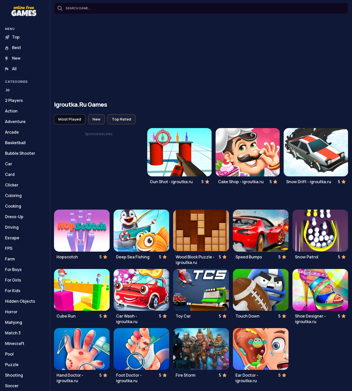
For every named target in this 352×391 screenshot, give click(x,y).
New (13, 58)
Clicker (11, 185)
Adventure (15, 121)
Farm (10, 259)
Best (13, 47)
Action (11, 111)
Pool (9, 354)
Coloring (13, 195)
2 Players (14, 100)
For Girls (13, 280)
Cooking (13, 206)
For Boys (13, 269)
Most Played (69, 119)
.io (7, 90)
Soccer (12, 385)
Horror (11, 312)
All (11, 68)
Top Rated (121, 119)
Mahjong (13, 322)
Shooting (14, 375)
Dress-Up (14, 216)
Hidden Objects (20, 301)
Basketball (15, 142)
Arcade (12, 132)
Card (10, 174)
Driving (12, 227)
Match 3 (13, 333)
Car (8, 164)
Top (12, 37)
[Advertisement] (201, 58)
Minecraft (14, 343)
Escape (12, 238)
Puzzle (12, 364)
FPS (8, 248)
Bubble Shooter (20, 153)
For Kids (12, 290)
